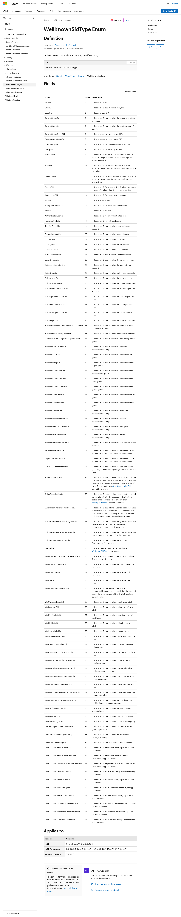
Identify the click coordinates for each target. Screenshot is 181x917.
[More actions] (134, 20)
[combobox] (18, 24)
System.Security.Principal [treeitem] (15, 34)
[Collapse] (33, 18)
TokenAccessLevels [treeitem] (13, 77)
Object (58, 75)
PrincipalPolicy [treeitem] (11, 69)
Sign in (175, 3)
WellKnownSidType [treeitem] (13, 84)
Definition (152, 25)
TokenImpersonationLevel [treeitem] (16, 80)
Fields (150, 29)
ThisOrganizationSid (100, 502)
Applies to (152, 32)
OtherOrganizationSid (121, 486)
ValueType (70, 75)
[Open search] (168, 3)
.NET (55, 20)
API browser (66, 20)
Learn (46, 20)
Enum (81, 75)
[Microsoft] (5, 3)
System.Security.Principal (65, 45)
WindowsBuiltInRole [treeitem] (13, 92)
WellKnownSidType (99, 551)
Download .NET (169, 11)
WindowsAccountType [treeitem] (14, 88)
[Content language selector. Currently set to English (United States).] (15, 912)
